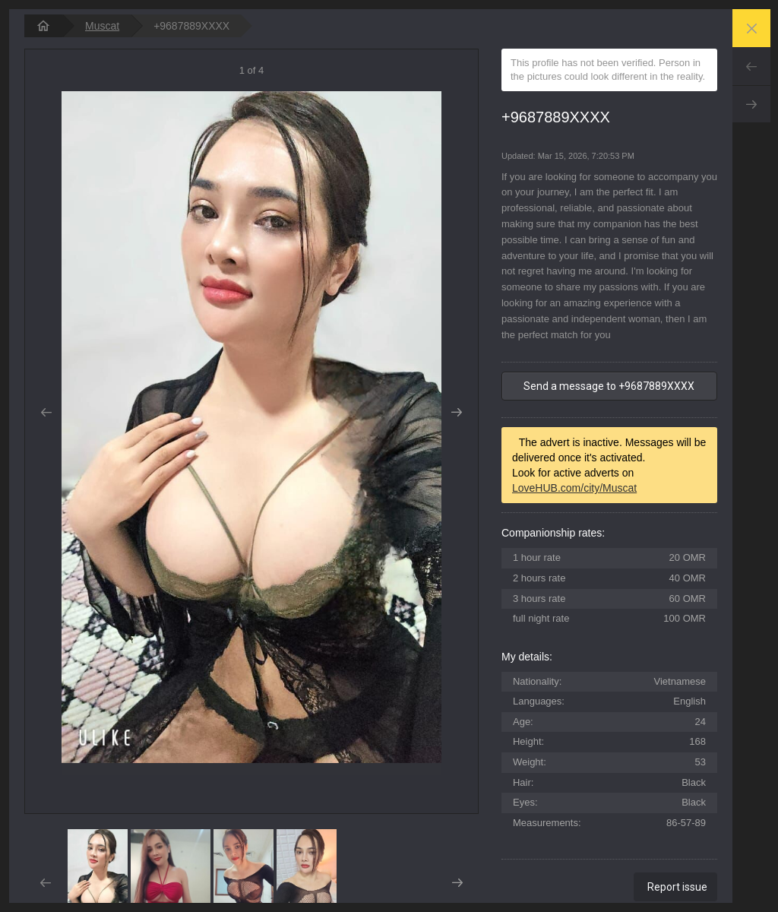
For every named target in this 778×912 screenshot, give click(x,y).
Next (751, 104)
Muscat (102, 26)
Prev (751, 66)
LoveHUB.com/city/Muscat (574, 488)
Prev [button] (46, 413)
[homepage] (43, 25)
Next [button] (457, 413)
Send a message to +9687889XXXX (608, 386)
